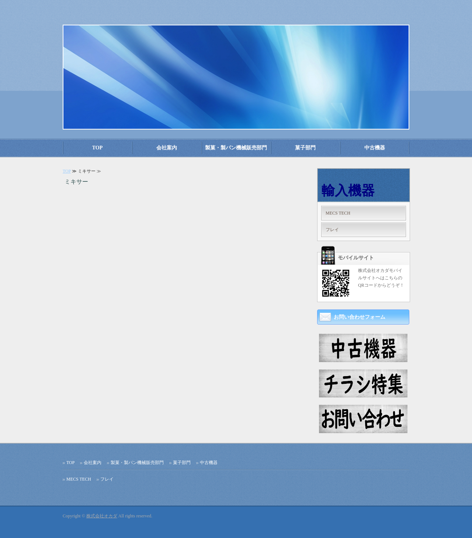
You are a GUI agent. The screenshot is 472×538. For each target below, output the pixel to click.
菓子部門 (305, 148)
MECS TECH (338, 213)
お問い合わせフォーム (359, 317)
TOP (97, 148)
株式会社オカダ (101, 515)
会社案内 (166, 148)
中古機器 (374, 148)
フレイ (332, 229)
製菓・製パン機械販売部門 (236, 148)
